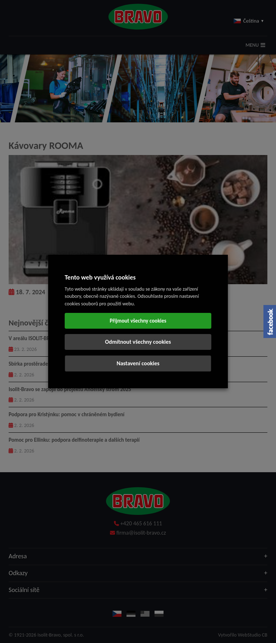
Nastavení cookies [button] (137, 363)
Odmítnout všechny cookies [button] (138, 341)
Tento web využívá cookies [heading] (100, 277)
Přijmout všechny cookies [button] (138, 321)
